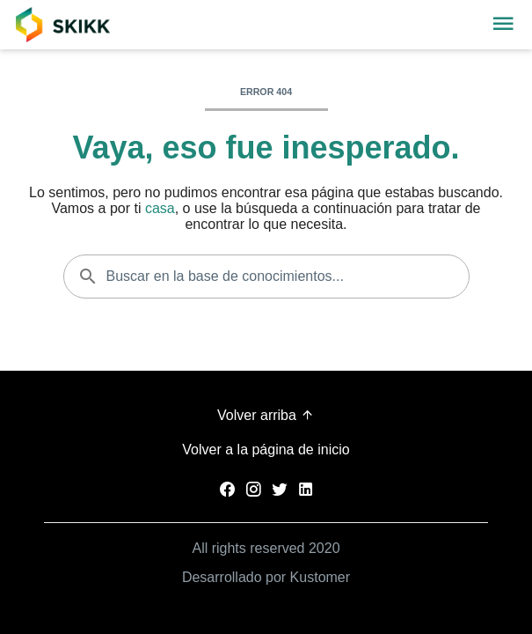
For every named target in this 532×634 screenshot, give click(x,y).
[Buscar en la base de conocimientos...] (266, 276)
